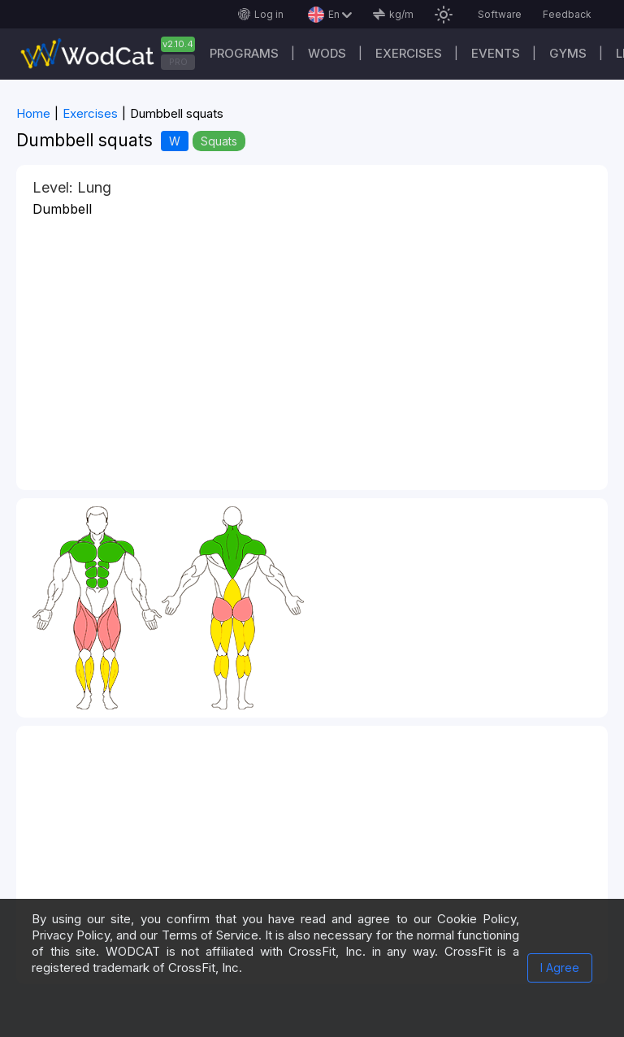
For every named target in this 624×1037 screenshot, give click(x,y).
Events (495, 53)
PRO (178, 61)
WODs (327, 53)
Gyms (568, 53)
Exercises (408, 53)
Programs (244, 53)
